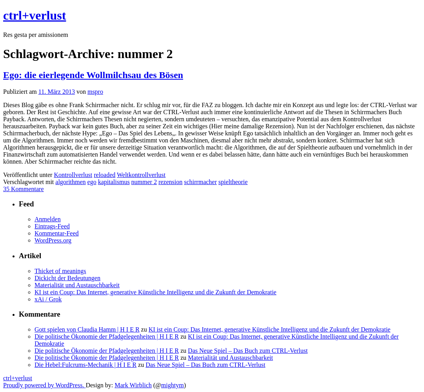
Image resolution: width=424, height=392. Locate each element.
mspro (95, 91)
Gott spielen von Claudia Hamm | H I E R (87, 329)
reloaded (104, 174)
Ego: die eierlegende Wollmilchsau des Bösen (93, 75)
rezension (170, 182)
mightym (172, 385)
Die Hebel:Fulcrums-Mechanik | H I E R (85, 364)
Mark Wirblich (133, 385)
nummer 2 (144, 182)
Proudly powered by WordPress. (44, 385)
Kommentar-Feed (57, 233)
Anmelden (48, 219)
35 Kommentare (23, 189)
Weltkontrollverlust (141, 174)
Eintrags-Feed (52, 226)
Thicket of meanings (60, 271)
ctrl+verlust (34, 15)
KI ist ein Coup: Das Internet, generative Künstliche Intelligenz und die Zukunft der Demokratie (156, 292)
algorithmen (70, 182)
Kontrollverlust (73, 174)
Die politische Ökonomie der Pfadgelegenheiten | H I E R (107, 336)
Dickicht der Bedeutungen (67, 278)
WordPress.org (53, 240)
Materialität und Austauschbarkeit (77, 285)
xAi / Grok (48, 299)
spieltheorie (233, 182)
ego (91, 182)
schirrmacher (200, 182)
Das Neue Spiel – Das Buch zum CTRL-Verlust (248, 350)
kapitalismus (114, 182)
